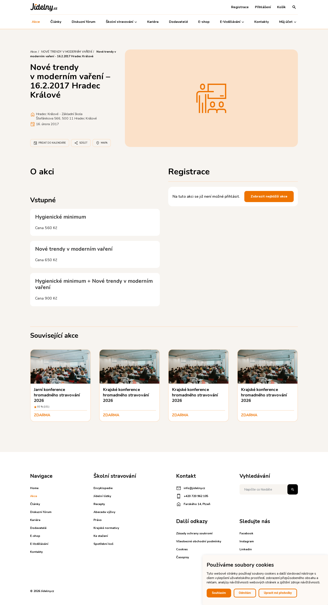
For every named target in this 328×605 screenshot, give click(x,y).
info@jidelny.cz (190, 488)
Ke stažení (101, 536)
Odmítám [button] (245, 593)
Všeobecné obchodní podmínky (198, 541)
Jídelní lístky (102, 496)
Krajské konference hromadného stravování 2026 (126, 395)
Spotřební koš (103, 544)
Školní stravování (121, 22)
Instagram (247, 541)
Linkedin (246, 549)
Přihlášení (263, 7)
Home (34, 488)
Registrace (240, 7)
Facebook (246, 533)
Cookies (182, 549)
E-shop (204, 21)
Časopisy (182, 557)
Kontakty (261, 21)
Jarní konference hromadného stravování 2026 (57, 395)
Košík (281, 7)
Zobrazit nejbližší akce (269, 196)
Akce (36, 21)
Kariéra (153, 21)
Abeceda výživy (104, 512)
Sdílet (80, 143)
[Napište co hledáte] (269, 489)
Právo (98, 520)
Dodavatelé (178, 21)
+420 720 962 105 (192, 496)
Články (55, 21)
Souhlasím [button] (219, 593)
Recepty (99, 504)
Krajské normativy (106, 528)
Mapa (102, 143)
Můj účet (287, 22)
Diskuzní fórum (83, 21)
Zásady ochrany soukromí (194, 533)
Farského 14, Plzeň (193, 504)
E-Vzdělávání (232, 22)
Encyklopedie (103, 488)
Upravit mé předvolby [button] (278, 593)
